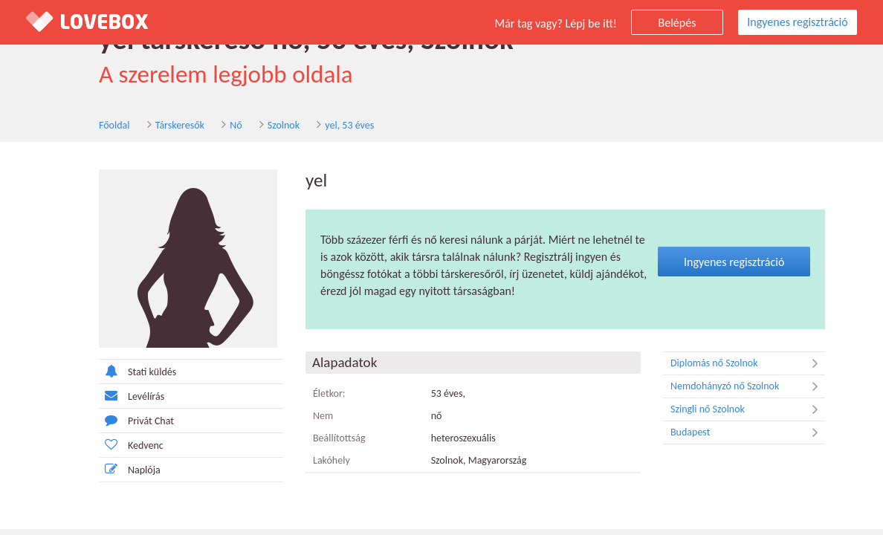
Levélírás (131, 395)
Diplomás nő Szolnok (747, 363)
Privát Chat (136, 420)
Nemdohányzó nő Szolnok (747, 386)
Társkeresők (179, 125)
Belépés (677, 23)
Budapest (747, 432)
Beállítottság (339, 438)
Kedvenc (131, 444)
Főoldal (114, 125)
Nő (236, 125)
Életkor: (329, 393)
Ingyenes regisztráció (797, 22)
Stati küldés (137, 371)
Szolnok (284, 125)
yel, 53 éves (349, 125)
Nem (323, 415)
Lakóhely (331, 460)
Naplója (130, 469)
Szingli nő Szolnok (747, 409)
